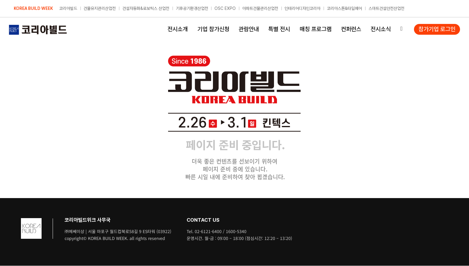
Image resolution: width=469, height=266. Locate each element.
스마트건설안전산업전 (386, 8)
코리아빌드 (68, 8)
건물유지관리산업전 (99, 8)
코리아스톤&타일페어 (344, 8)
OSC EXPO (225, 8)
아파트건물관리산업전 (260, 8)
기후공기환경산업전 (192, 8)
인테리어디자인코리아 (302, 8)
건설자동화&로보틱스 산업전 (145, 8)
